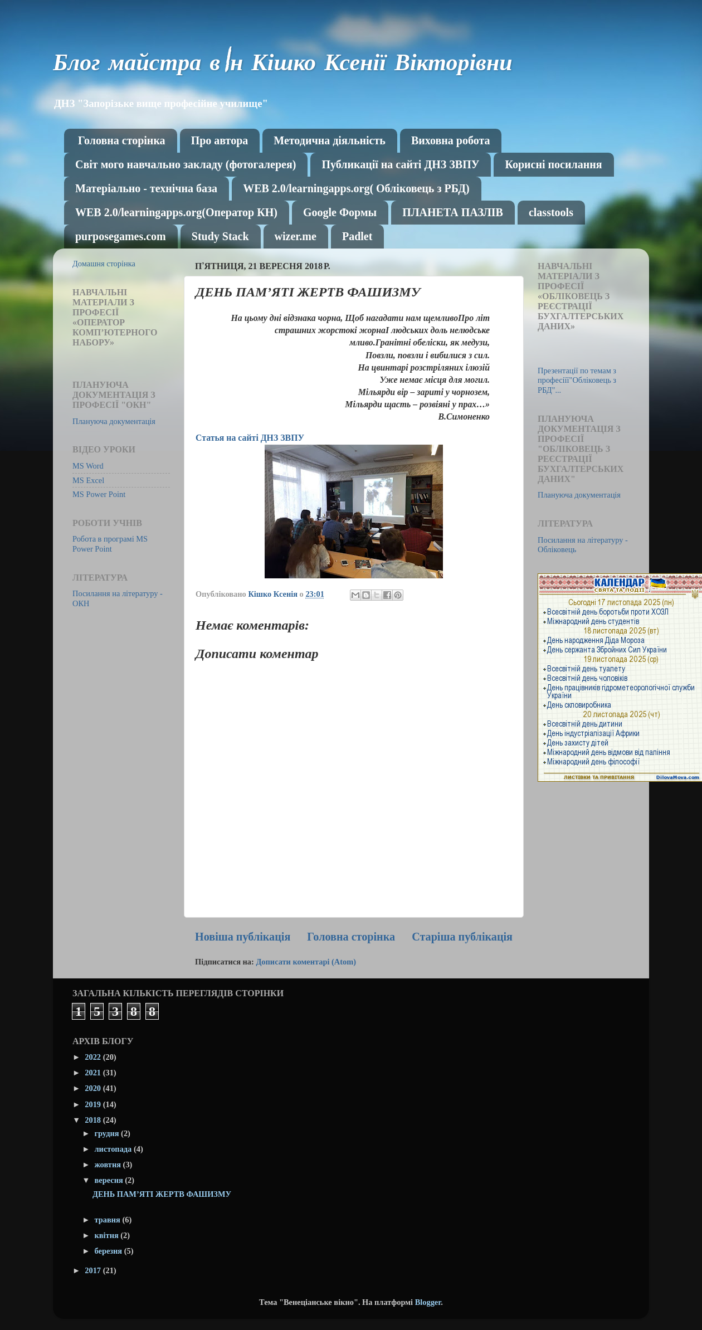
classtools (551, 212)
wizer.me (295, 236)
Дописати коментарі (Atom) (306, 961)
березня (109, 1250)
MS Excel (88, 480)
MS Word (88, 465)
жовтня (109, 1164)
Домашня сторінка (103, 263)
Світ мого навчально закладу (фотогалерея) (185, 164)
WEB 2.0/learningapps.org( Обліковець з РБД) (356, 188)
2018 (94, 1119)
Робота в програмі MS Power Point (110, 543)
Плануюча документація (113, 421)
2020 (94, 1088)
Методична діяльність (330, 140)
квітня (108, 1235)
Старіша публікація (462, 936)
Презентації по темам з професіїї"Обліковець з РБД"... (577, 380)
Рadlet (357, 236)
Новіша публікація (242, 936)
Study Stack (220, 236)
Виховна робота (450, 140)
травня (109, 1219)
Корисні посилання (553, 164)
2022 (94, 1057)
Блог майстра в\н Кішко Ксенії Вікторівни (283, 65)
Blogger (428, 1302)
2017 (94, 1270)
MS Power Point (98, 494)
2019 (94, 1104)
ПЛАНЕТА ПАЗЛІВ (452, 212)
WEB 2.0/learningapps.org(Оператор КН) (176, 212)
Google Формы (340, 212)
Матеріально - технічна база (146, 188)
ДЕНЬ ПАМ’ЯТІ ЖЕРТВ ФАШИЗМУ (161, 1194)
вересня (110, 1180)
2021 (94, 1072)
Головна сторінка (121, 140)
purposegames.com (120, 236)
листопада (114, 1148)
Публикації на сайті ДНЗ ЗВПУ (400, 164)
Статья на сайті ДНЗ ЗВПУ (250, 437)
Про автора (219, 140)
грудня (108, 1133)
